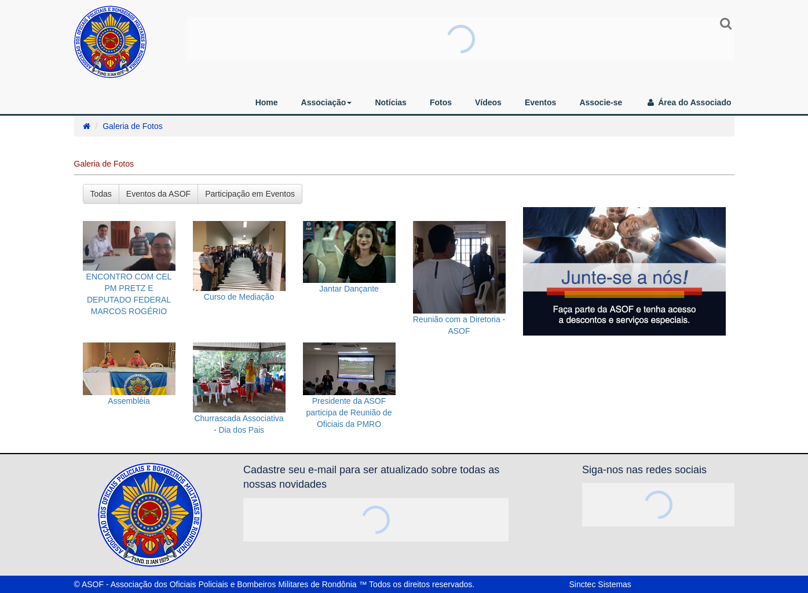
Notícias (390, 102)
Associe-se (600, 102)
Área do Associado (688, 102)
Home (266, 102)
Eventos (540, 102)
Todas (101, 193)
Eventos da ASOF (158, 193)
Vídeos (488, 102)
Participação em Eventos (250, 193)
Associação (326, 102)
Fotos (441, 102)
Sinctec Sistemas (600, 584)
